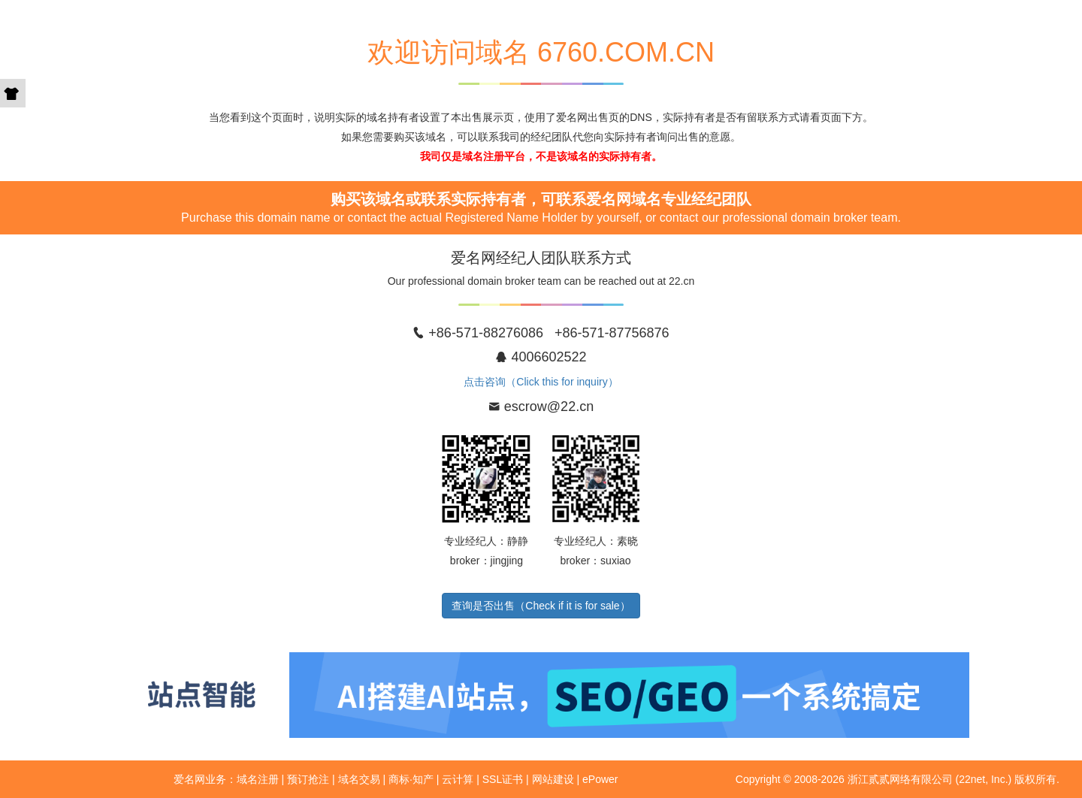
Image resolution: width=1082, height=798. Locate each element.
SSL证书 (502, 779)
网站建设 (553, 779)
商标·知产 (411, 779)
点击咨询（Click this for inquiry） (541, 382)
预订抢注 (308, 779)
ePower (600, 779)
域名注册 (258, 779)
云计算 (457, 779)
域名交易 (359, 779)
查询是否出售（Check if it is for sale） (541, 606)
